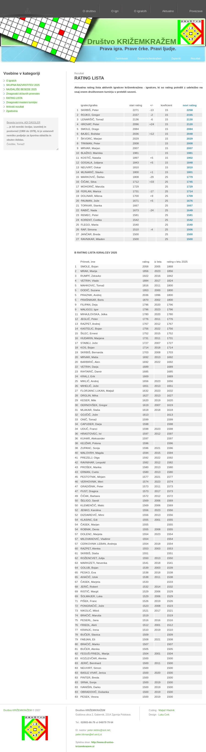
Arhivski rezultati (15, 106)
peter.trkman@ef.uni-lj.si (89, 734)
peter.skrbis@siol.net (98, 730)
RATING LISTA (14, 98)
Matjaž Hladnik (167, 710)
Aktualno (168, 11)
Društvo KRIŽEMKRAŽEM (17, 710)
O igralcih (140, 11)
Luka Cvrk (163, 714)
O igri (114, 11)
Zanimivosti (121, 58)
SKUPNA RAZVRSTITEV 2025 (23, 85)
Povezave (196, 11)
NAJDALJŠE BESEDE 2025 (21, 89)
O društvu (89, 11)
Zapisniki (176, 58)
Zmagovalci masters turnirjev (21, 102)
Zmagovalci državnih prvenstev (23, 93)
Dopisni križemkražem (150, 58)
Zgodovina (12, 111)
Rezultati (195, 58)
